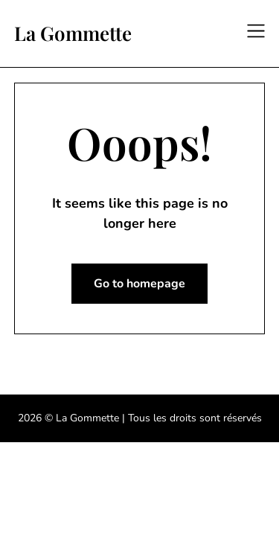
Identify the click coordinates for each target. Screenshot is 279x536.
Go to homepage (139, 283)
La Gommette (73, 33)
